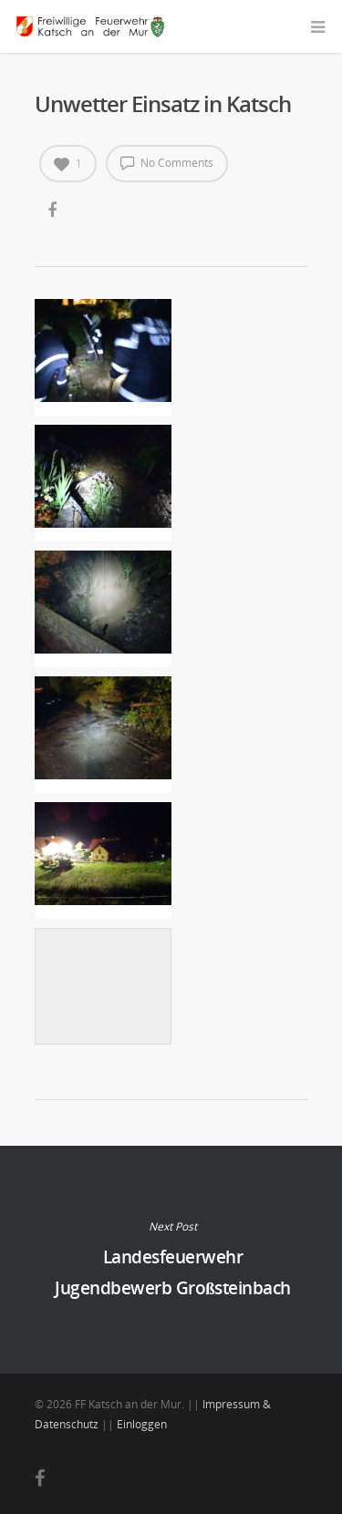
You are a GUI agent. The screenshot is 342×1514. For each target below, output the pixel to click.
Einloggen (142, 1424)
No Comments (166, 162)
